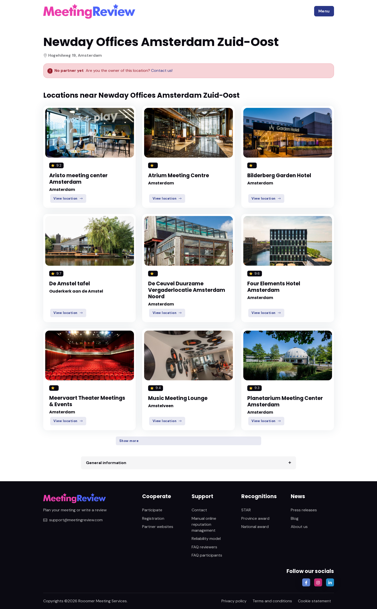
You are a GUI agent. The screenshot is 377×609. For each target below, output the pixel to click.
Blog (294, 518)
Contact (199, 510)
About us (299, 526)
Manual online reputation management (204, 524)
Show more (129, 441)
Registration (153, 518)
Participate (152, 510)
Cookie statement (314, 601)
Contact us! (161, 70)
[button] (324, 11)
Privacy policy (234, 601)
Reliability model (206, 538)
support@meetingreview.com (73, 519)
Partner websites (157, 526)
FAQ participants (207, 555)
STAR (246, 510)
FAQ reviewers (204, 547)
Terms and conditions (272, 601)
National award (255, 526)
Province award (255, 518)
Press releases (304, 510)
